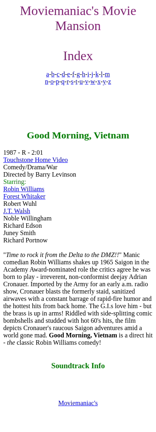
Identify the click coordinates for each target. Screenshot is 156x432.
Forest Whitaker (24, 196)
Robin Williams (23, 189)
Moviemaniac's (78, 403)
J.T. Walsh (16, 210)
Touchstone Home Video (35, 159)
